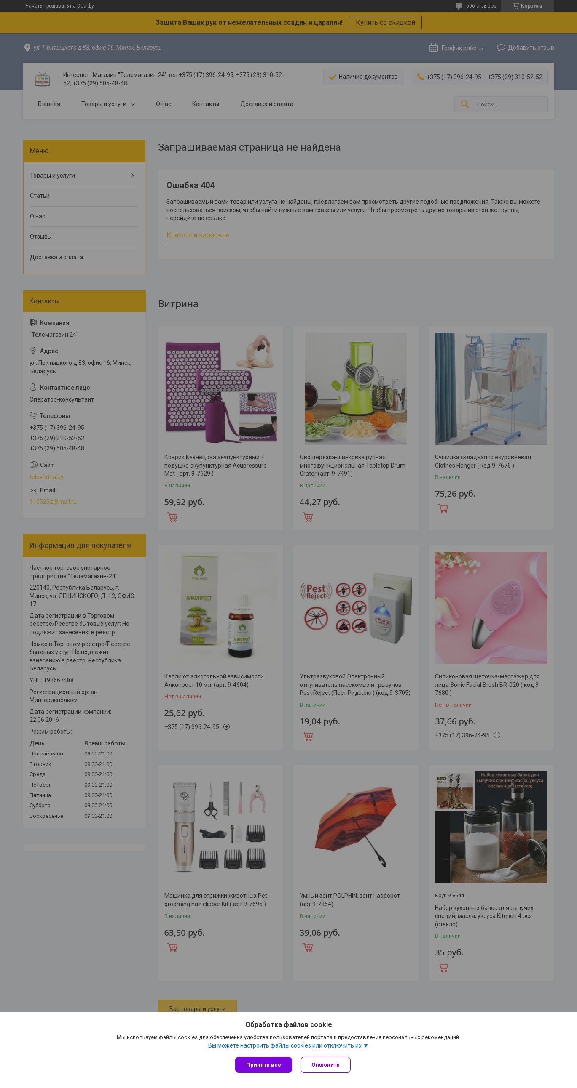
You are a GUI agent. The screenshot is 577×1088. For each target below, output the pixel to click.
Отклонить (325, 1064)
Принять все (263, 1064)
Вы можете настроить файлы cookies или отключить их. (285, 1045)
